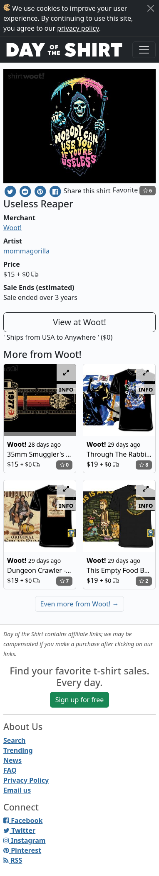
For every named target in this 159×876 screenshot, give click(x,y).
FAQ (10, 770)
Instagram (24, 840)
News (12, 760)
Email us (17, 790)
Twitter (19, 830)
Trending (18, 750)
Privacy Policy (26, 780)
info (66, 389)
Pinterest (22, 850)
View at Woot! (79, 322)
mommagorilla (26, 251)
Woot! (12, 227)
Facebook (22, 820)
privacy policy (78, 28)
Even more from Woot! (79, 603)
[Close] (151, 8)
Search (14, 740)
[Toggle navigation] (144, 49)
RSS (12, 860)
